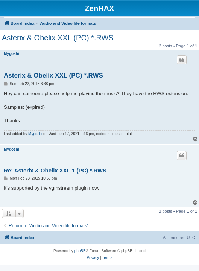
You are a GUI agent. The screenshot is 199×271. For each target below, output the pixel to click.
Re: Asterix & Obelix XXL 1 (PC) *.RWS (55, 170)
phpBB (80, 251)
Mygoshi (11, 54)
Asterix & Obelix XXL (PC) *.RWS (58, 37)
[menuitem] (93, 257)
